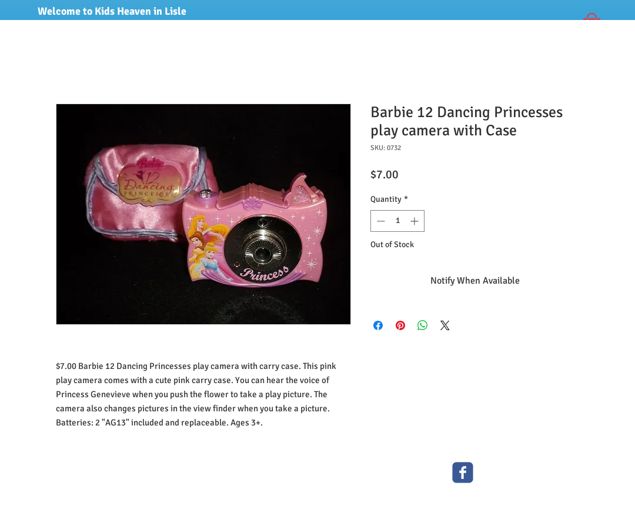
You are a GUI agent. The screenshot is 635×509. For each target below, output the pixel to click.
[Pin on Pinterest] (400, 325)
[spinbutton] (397, 221)
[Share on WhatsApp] (423, 325)
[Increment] (415, 221)
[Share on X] (445, 325)
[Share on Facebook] (378, 325)
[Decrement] (379, 221)
